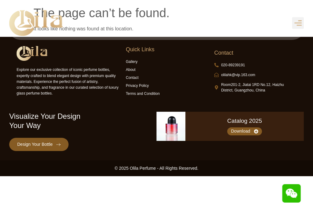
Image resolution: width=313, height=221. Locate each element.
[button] (298, 23)
